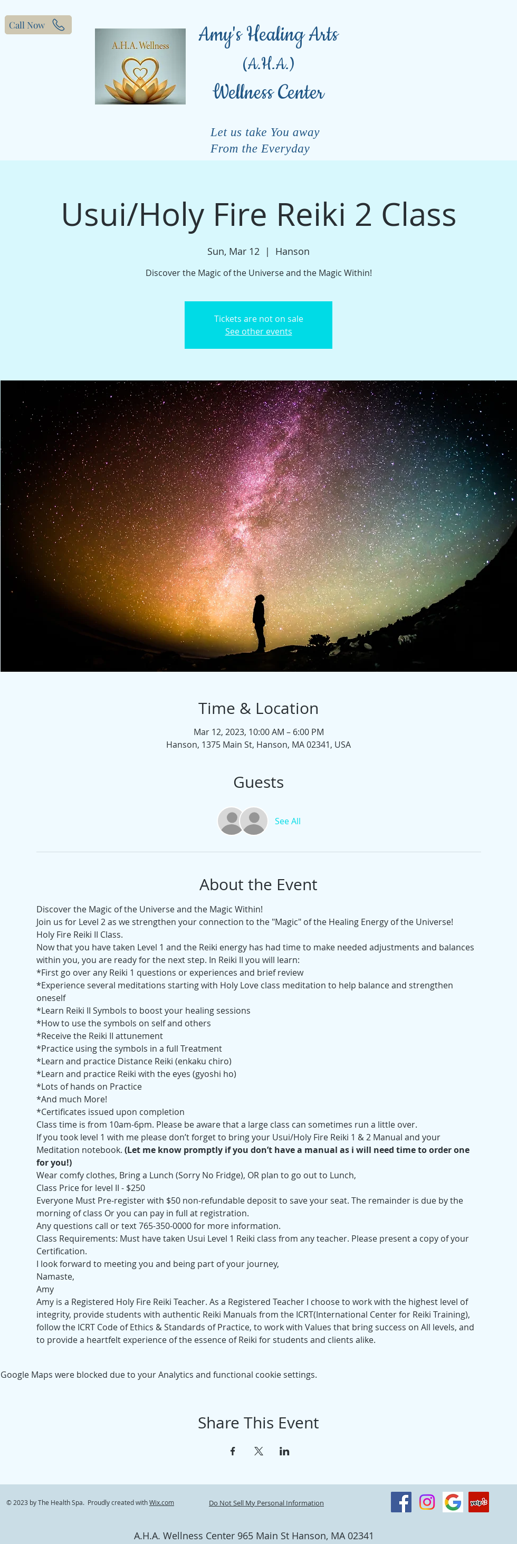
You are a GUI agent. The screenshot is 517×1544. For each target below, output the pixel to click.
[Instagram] (427, 1502)
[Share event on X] (259, 1451)
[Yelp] (478, 1502)
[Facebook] (401, 1502)
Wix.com (161, 1502)
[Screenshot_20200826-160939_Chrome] (453, 1502)
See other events (258, 331)
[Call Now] (38, 24)
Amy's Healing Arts (268, 35)
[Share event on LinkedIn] (285, 1451)
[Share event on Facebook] (233, 1451)
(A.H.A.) (268, 64)
